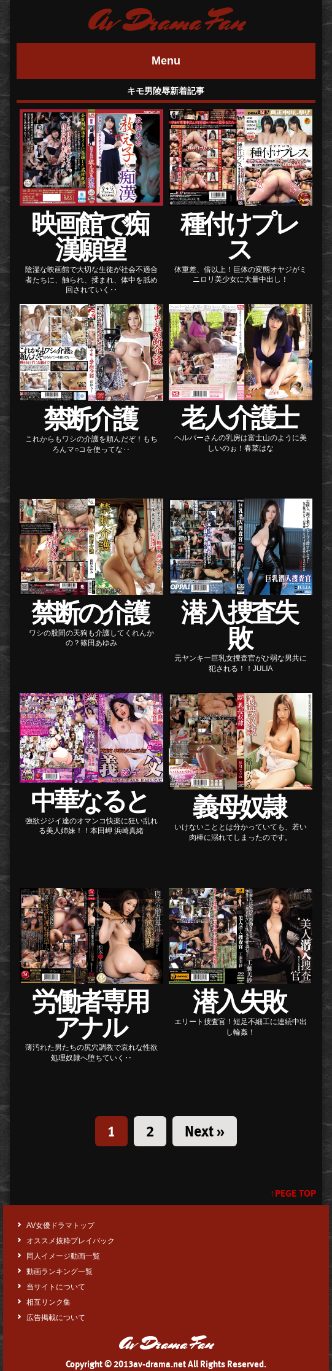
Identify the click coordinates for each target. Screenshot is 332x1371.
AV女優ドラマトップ (60, 1225)
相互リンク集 (48, 1302)
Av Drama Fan (166, 21)
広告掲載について (55, 1317)
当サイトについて (55, 1287)
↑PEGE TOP (293, 1193)
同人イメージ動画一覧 (63, 1256)
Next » (205, 1131)
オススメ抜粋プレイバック (70, 1241)
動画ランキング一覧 (59, 1271)
